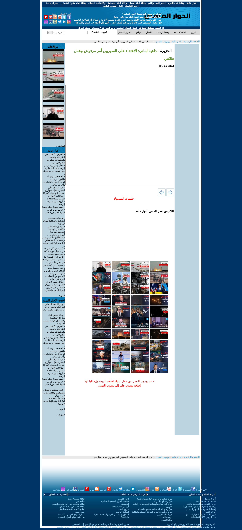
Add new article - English (72, 509)
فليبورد (83, 490)
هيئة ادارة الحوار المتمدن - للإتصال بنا (199, 506)
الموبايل (71, 490)
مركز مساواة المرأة (163, 501)
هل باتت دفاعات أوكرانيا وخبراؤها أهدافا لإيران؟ (54, 221)
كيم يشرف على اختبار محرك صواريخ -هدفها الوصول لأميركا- (53, 190)
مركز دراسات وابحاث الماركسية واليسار (154, 499)
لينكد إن (129, 490)
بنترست (105, 490)
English (125, 517)
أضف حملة (80, 512)
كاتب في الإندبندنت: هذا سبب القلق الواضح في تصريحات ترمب (53, 259)
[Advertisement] (187, 90)
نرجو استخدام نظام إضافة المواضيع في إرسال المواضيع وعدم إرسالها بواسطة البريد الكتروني (173, 527)
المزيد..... (60, 145)
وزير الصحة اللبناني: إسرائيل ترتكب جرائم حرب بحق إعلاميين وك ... (54, 308)
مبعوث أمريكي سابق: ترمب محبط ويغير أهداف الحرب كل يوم (54, 268)
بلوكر (94, 490)
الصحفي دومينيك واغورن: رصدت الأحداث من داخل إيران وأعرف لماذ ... (54, 180)
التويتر (177, 490)
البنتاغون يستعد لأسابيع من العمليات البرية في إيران (55, 276)
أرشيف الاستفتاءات (120, 506)
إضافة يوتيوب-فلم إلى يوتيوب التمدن (68, 504)
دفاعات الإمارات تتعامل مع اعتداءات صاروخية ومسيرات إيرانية (55, 199)
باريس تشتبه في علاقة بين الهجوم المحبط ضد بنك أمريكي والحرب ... (56, 230)
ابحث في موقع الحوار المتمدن (71, 517)
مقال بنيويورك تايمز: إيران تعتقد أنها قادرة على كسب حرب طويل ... (54, 169)
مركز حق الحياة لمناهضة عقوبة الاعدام (155, 509)
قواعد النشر (210, 512)
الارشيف (125, 504)
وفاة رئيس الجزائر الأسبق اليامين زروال (54, 283)
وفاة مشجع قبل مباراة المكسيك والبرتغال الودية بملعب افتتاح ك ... (54, 319)
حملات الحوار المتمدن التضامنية (115, 501)
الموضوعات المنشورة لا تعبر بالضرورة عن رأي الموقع (191, 524)
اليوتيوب (165, 490)
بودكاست (58, 490)
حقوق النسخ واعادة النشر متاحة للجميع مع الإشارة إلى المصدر (101, 524)
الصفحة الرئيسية (191, 41)
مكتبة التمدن (166, 520)
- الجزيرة (166, 51)
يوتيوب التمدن (162, 41)
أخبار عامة (176, 41)
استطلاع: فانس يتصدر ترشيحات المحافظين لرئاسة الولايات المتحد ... (53, 241)
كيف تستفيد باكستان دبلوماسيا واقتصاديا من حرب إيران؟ (53, 393)
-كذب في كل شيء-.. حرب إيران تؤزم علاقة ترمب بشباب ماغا (54, 251)
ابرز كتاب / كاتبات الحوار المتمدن (201, 514)
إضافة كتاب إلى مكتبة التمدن (72, 506)
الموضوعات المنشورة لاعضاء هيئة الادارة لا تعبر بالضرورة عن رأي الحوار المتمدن (93, 527)
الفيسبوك (189, 490)
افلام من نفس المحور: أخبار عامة (155, 211)
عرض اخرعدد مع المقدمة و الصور (200, 504)
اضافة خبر (80, 501)
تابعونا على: (201, 490)
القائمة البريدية (122, 512)
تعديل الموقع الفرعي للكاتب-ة (71, 514)
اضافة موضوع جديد (76, 499)
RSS (154, 490)
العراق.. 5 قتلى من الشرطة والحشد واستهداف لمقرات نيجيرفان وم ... (55, 158)
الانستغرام (142, 490)
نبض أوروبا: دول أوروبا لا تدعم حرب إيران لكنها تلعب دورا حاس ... (53, 211)
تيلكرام (117, 490)
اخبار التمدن (123, 499)
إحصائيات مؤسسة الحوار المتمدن (201, 509)
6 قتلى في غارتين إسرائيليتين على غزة (55, 288)
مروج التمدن (123, 509)
